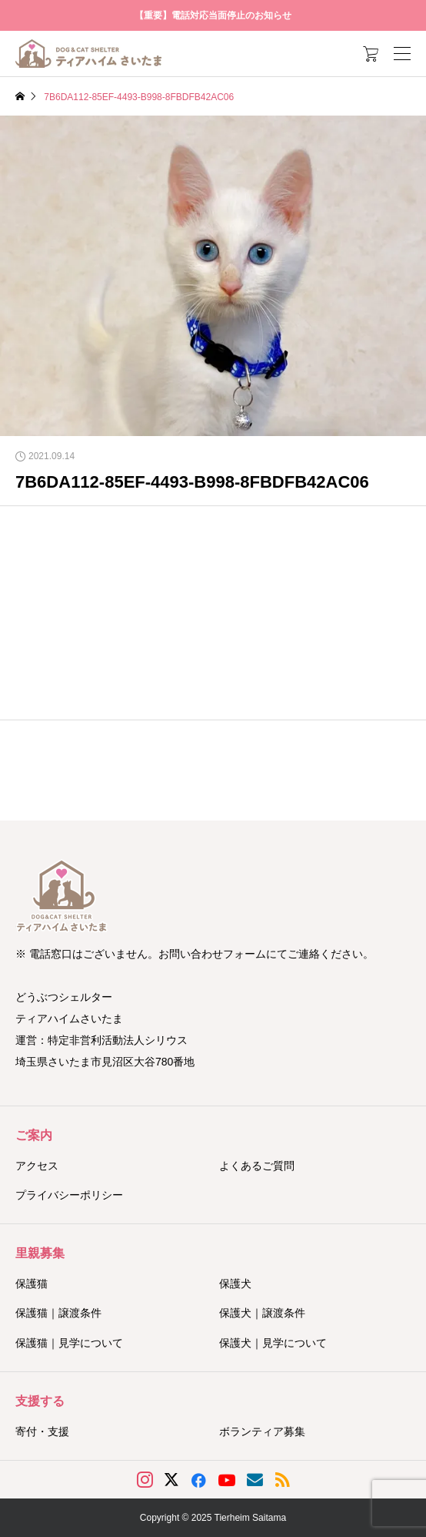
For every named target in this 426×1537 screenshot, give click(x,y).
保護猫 (31, 1283)
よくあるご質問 (257, 1165)
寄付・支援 (42, 1431)
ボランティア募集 (262, 1431)
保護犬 (235, 1283)
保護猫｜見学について (69, 1343)
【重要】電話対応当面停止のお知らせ (213, 15)
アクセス (36, 1165)
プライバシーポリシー (69, 1195)
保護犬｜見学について (273, 1343)
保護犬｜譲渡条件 (262, 1313)
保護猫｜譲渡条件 (58, 1313)
